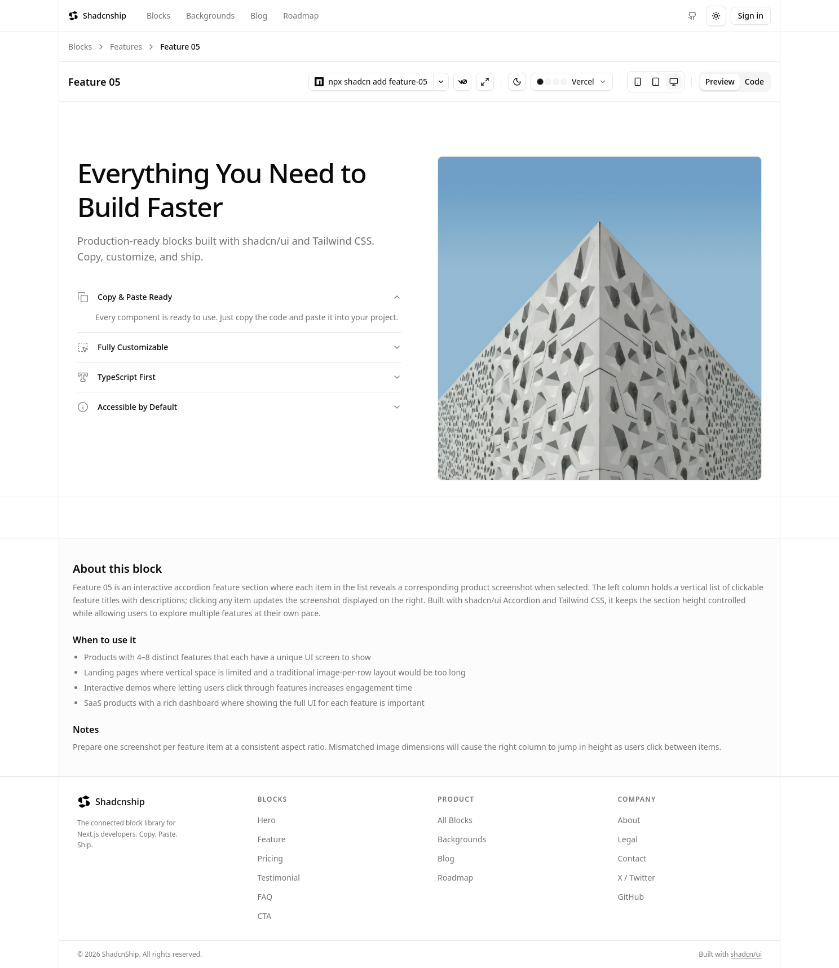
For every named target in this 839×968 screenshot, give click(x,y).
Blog (258, 15)
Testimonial (279, 877)
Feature (272, 839)
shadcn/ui (746, 954)
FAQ (265, 896)
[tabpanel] (419, 299)
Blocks (158, 15)
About (629, 820)
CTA (265, 915)
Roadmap (301, 15)
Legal (628, 839)
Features (126, 46)
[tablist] (735, 82)
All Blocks (455, 820)
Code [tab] (754, 81)
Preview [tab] (720, 81)
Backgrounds (210, 15)
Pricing (270, 858)
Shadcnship (97, 15)
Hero (267, 820)
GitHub (631, 896)
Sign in (750, 15)
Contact (632, 858)
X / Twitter (637, 877)
